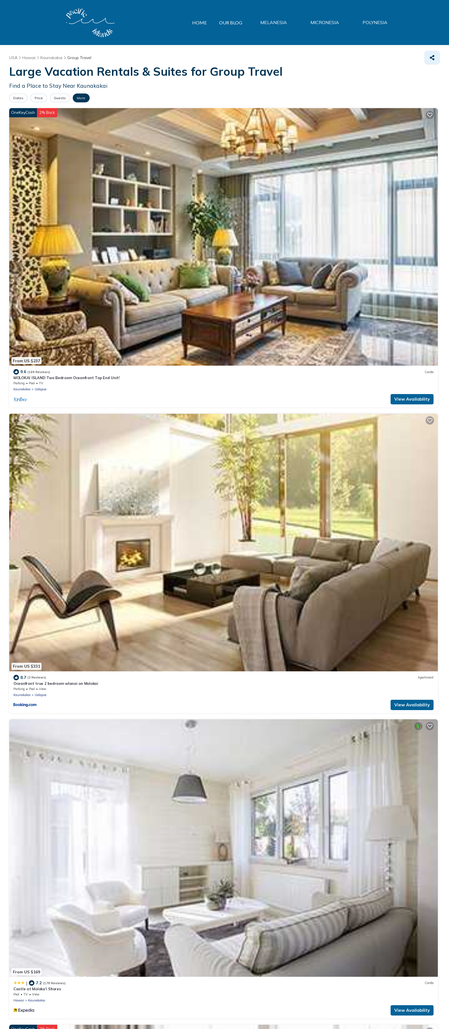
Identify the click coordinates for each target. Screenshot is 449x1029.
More (107, 98)
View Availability (87, 203)
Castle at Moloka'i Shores (255, 182)
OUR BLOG (249, 22)
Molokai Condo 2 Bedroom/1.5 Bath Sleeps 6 (162, 513)
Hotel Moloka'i (26, 403)
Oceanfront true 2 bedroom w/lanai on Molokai (165, 292)
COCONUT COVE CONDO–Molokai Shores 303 (272, 403)
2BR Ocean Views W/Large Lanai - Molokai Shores (386, 403)
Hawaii (236, 194)
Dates (22, 98)
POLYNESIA (378, 23)
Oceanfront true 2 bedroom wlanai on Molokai (164, 182)
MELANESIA (290, 23)
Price (50, 98)
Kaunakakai (22, 194)
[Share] (432, 58)
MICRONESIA (335, 23)
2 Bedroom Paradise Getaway (368, 292)
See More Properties (225, 774)
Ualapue (40, 194)
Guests (78, 98)
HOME (213, 22)
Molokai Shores (27, 292)
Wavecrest (241, 292)
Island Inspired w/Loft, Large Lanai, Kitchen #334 (385, 182)
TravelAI (92, 1011)
